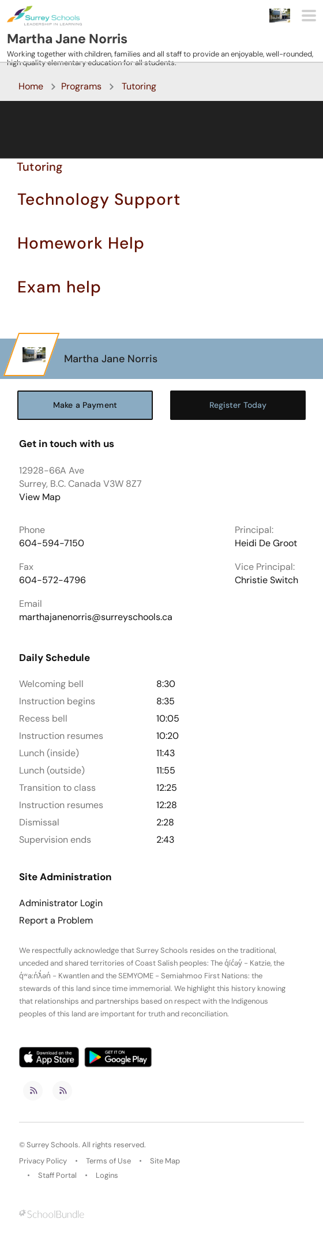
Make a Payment (85, 405)
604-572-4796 (52, 580)
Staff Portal (57, 1175)
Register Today (238, 405)
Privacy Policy (43, 1161)
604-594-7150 (51, 543)
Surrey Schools (52, 1145)
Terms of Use (108, 1161)
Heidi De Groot (266, 543)
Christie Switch (266, 580)
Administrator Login (61, 903)
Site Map (165, 1161)
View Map (40, 497)
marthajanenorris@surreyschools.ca (95, 617)
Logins (107, 1175)
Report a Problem (56, 920)
